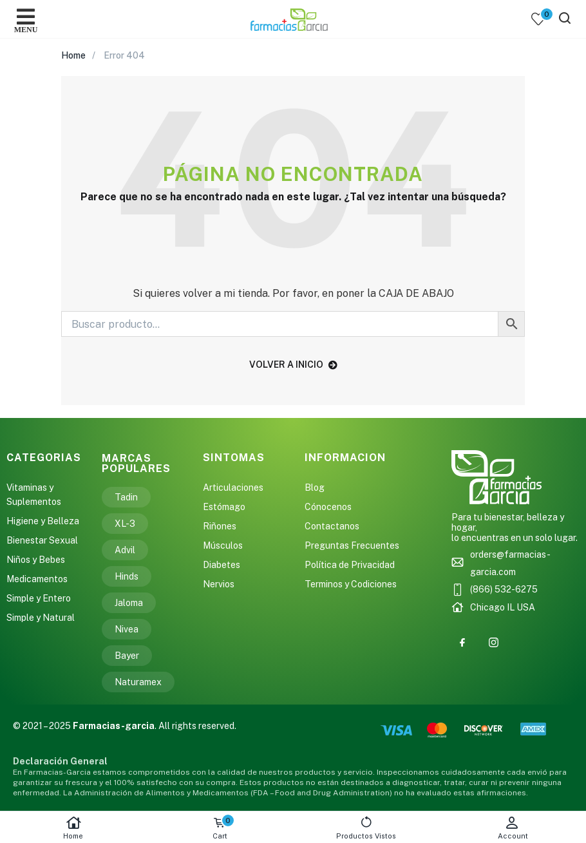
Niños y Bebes (35, 559)
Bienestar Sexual (42, 540)
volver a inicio (293, 364)
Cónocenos (328, 507)
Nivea (126, 629)
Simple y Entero (38, 598)
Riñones (219, 526)
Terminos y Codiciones (351, 584)
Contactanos (332, 526)
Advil (125, 550)
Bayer (127, 655)
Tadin (126, 497)
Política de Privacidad (350, 565)
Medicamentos (37, 579)
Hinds (126, 576)
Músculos (223, 545)
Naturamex (138, 682)
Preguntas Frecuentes (352, 545)
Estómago (224, 507)
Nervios (218, 584)
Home (73, 828)
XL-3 (125, 523)
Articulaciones (233, 487)
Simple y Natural (40, 617)
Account (513, 828)
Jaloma (129, 603)
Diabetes (221, 565)
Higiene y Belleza (42, 521)
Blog (315, 487)
